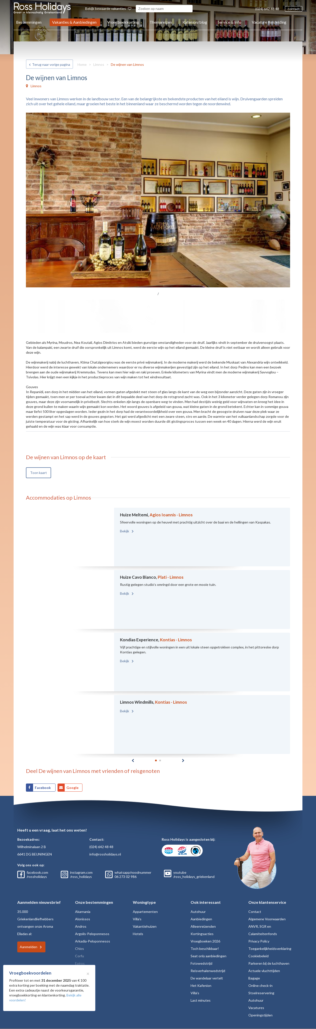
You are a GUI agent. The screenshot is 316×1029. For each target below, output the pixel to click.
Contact (254, 911)
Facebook (43, 787)
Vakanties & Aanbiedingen (74, 22)
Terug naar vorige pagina (51, 64)
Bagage (254, 978)
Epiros (80, 963)
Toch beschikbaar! (205, 948)
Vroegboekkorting (123, 22)
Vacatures (256, 1008)
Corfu (79, 956)
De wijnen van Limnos (127, 64)
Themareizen (161, 22)
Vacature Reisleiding (269, 22)
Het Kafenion (201, 985)
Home (82, 64)
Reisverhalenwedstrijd (208, 971)
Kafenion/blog (194, 22)
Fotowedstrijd (201, 963)
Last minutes (201, 1000)
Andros (80, 926)
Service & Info (229, 22)
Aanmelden (28, 947)
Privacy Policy (258, 941)
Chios (79, 948)
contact (294, 9)
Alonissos (82, 919)
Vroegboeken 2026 (205, 941)
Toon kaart (38, 473)
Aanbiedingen (201, 919)
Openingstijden (260, 1015)
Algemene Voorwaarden (267, 919)
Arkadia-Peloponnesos (92, 941)
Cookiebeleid (258, 956)
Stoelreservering (261, 993)
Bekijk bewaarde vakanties (108, 8)
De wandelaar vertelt (207, 978)
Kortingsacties (202, 934)
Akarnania (82, 911)
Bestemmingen (28, 22)
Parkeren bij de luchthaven (268, 963)
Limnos (98, 64)
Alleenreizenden (203, 926)
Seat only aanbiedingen (208, 956)
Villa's (137, 919)
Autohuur (198, 911)
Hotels (138, 934)
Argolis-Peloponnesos (92, 934)
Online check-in (260, 985)
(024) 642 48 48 (267, 9)
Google (72, 787)
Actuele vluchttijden (264, 971)
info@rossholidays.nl (105, 854)
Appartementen (145, 911)
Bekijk (125, 531)
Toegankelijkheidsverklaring (269, 948)
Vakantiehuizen (145, 926)
